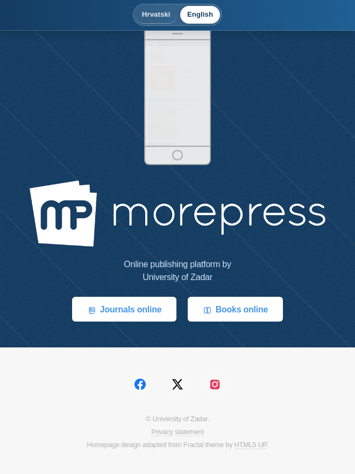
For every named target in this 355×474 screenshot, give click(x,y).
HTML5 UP (251, 445)
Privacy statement (177, 432)
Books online (235, 310)
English (200, 14)
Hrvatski (156, 14)
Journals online (124, 310)
